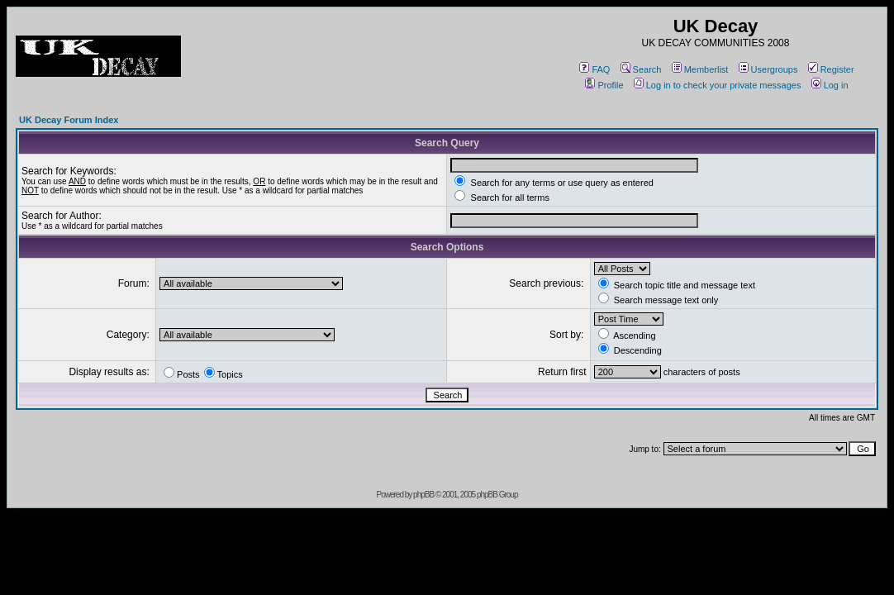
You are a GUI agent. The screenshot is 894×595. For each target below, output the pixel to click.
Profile (604, 85)
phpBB (423, 494)
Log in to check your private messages (717, 85)
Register (831, 69)
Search (641, 69)
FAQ (594, 69)
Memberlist (700, 69)
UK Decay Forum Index (68, 120)
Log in (830, 85)
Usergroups (768, 69)
